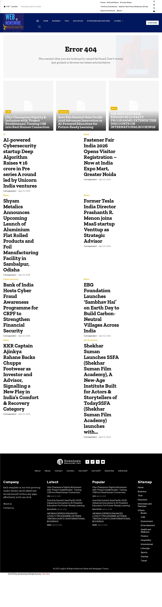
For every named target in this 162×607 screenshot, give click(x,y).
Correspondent (9, 202)
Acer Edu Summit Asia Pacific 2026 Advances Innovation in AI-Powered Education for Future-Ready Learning (65, 532)
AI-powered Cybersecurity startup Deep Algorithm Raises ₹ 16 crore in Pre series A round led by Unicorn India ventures (21, 168)
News (114, 108)
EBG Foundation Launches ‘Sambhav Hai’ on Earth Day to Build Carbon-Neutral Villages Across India (100, 321)
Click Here (46, 603)
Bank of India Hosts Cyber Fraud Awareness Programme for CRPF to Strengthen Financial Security (20, 318)
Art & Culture (90, 357)
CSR (8, 112)
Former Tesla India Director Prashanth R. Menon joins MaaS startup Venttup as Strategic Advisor (101, 235)
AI (4, 134)
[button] (39, 26)
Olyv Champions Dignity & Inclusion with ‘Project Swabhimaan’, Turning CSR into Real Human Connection (64, 518)
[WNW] (69, 490)
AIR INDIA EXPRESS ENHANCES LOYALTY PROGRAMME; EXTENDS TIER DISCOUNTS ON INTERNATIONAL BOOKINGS (66, 546)
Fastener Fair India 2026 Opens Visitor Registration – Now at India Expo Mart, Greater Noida (101, 159)
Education (63, 112)
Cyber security (10, 291)
